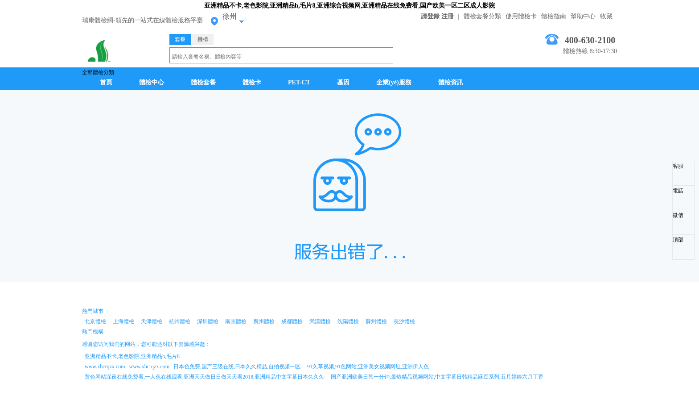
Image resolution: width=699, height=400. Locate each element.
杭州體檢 (179, 321)
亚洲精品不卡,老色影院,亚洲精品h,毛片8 (132, 356)
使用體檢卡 (521, 16)
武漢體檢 (320, 321)
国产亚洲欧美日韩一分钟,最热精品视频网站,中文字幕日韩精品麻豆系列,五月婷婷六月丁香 (437, 377)
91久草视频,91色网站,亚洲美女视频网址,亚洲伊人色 (368, 366)
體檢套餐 (203, 82)
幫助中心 (583, 16)
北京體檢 (95, 321)
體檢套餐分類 (482, 16)
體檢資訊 (450, 82)
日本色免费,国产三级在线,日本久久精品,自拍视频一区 (236, 366)
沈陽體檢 (348, 321)
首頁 (106, 82)
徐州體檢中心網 (119, 50)
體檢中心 (151, 82)
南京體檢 (236, 321)
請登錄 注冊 (437, 16)
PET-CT (299, 82)
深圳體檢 (207, 321)
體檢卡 (252, 82)
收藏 (606, 16)
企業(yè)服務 (393, 82)
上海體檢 (123, 321)
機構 (202, 39)
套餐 (180, 39)
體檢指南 (553, 16)
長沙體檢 (404, 321)
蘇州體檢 (376, 321)
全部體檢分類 (98, 72)
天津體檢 (151, 321)
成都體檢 (292, 321)
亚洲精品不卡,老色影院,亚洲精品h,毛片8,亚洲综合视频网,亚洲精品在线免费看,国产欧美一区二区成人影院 (349, 5)
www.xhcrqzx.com (105, 366)
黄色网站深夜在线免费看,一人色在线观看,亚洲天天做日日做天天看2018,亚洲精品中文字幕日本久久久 (204, 377)
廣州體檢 (264, 321)
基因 (343, 82)
